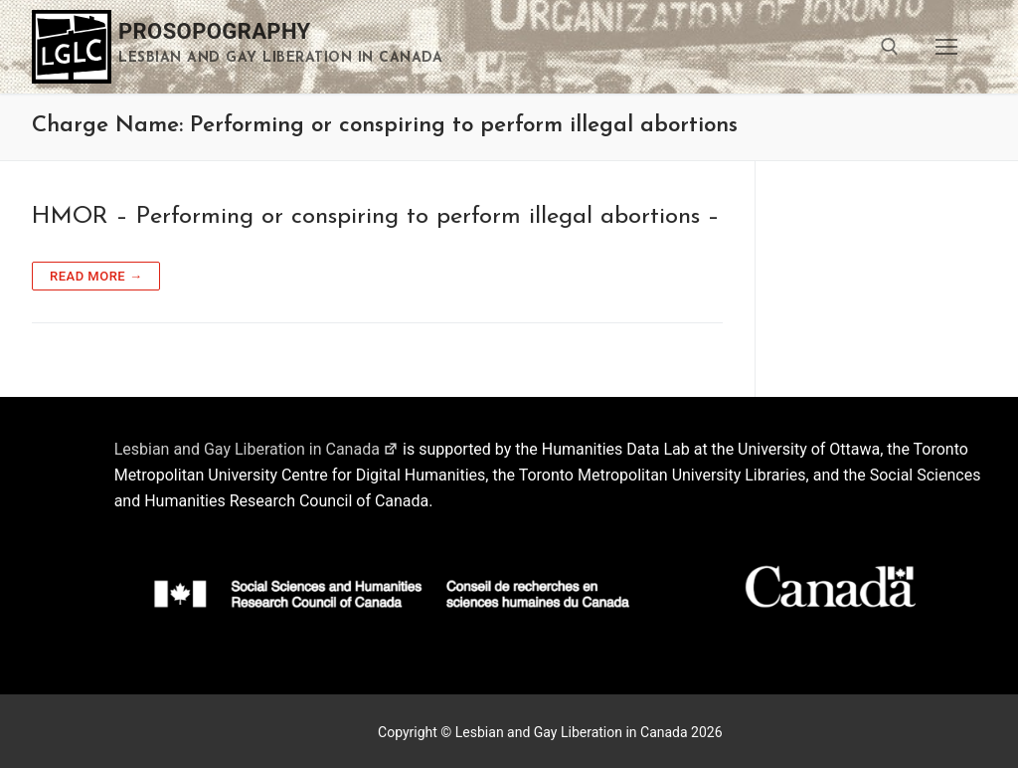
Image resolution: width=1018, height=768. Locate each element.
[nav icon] (946, 47)
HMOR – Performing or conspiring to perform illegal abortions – (376, 217)
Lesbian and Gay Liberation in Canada (256, 449)
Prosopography (214, 31)
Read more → (96, 276)
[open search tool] (890, 47)
